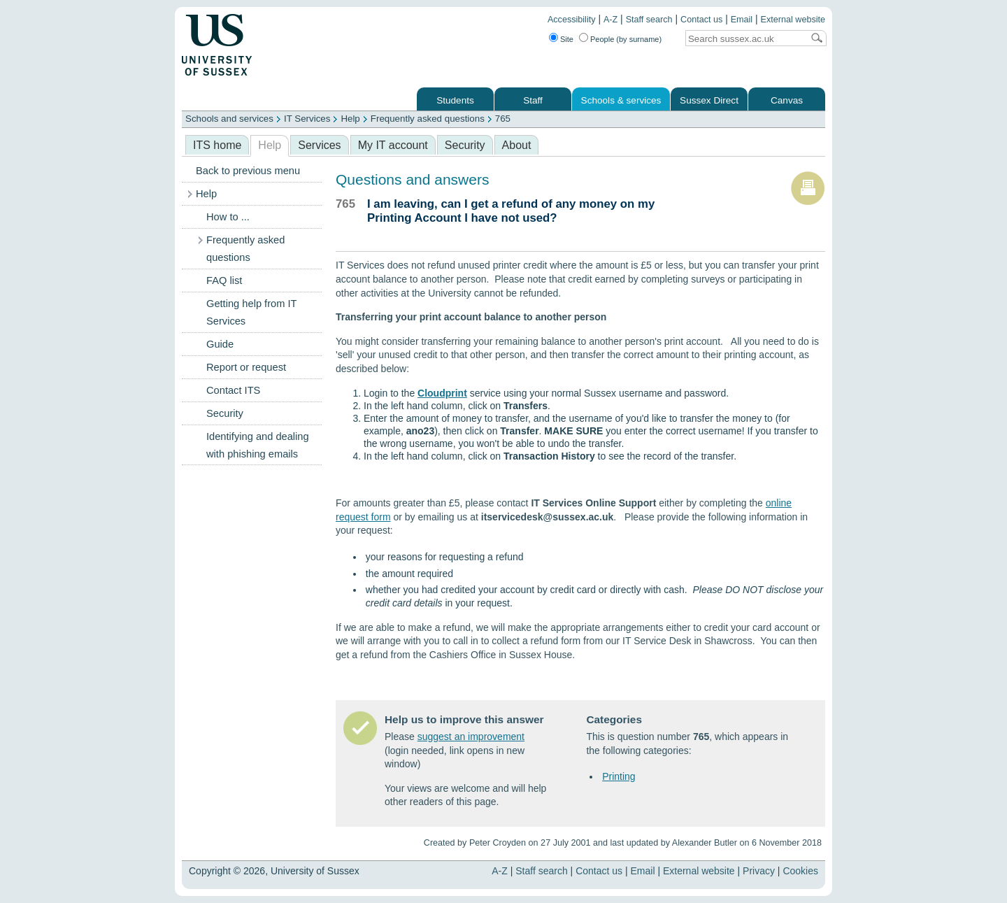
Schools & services (621, 100)
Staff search (649, 19)
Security (465, 145)
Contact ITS (233, 390)
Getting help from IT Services (251, 312)
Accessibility (572, 19)
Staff (533, 100)
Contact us (701, 19)
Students (455, 100)
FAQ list (224, 280)
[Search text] (744, 39)
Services (319, 145)
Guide (220, 344)
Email (742, 19)
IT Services (307, 118)
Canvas (787, 100)
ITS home (217, 145)
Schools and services (229, 118)
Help (350, 118)
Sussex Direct (709, 100)
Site (566, 39)
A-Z (610, 19)
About (516, 145)
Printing (618, 776)
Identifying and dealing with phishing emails (257, 445)
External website (793, 19)
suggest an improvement (470, 736)
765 (502, 118)
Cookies (800, 870)
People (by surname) (626, 39)
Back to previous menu (248, 170)
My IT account (393, 145)
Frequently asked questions (428, 118)
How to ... (228, 216)
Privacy (759, 870)
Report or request (246, 367)
